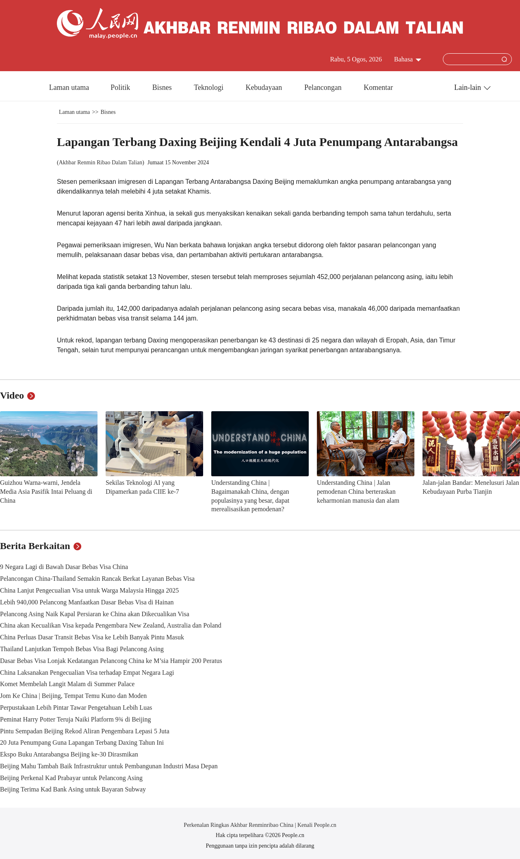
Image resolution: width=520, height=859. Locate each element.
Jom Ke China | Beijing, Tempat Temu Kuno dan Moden (73, 695)
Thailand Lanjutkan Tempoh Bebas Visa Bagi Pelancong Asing (82, 648)
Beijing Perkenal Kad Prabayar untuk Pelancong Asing (71, 777)
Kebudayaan (264, 87)
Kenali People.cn (316, 825)
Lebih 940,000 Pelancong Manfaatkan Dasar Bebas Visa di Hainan (87, 602)
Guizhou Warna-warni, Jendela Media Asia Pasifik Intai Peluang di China (46, 491)
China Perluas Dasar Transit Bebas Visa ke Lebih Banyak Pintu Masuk (92, 637)
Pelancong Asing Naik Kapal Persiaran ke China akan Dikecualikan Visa (94, 613)
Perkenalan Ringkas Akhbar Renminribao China (239, 825)
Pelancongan (323, 87)
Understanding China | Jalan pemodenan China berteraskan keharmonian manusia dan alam (358, 491)
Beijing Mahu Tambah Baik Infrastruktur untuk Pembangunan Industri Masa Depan (109, 766)
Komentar (378, 87)
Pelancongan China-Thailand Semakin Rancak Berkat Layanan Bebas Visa (97, 578)
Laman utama (69, 87)
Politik (121, 87)
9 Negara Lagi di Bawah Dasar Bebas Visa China (64, 566)
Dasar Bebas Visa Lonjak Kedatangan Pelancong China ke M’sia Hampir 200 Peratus (111, 660)
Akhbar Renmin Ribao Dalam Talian (101, 162)
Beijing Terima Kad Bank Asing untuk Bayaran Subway (73, 789)
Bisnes (163, 87)
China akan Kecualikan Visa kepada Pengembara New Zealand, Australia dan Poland (110, 625)
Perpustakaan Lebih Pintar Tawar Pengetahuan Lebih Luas (76, 707)
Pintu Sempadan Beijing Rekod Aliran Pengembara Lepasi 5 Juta (84, 731)
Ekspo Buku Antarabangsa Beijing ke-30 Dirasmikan (69, 754)
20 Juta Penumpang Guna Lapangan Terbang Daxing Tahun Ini (82, 742)
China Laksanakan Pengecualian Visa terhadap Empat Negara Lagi (87, 672)
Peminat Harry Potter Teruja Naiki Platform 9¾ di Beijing (75, 719)
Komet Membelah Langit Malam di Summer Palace (67, 683)
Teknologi (209, 87)
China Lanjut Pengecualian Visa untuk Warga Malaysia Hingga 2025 (89, 590)
